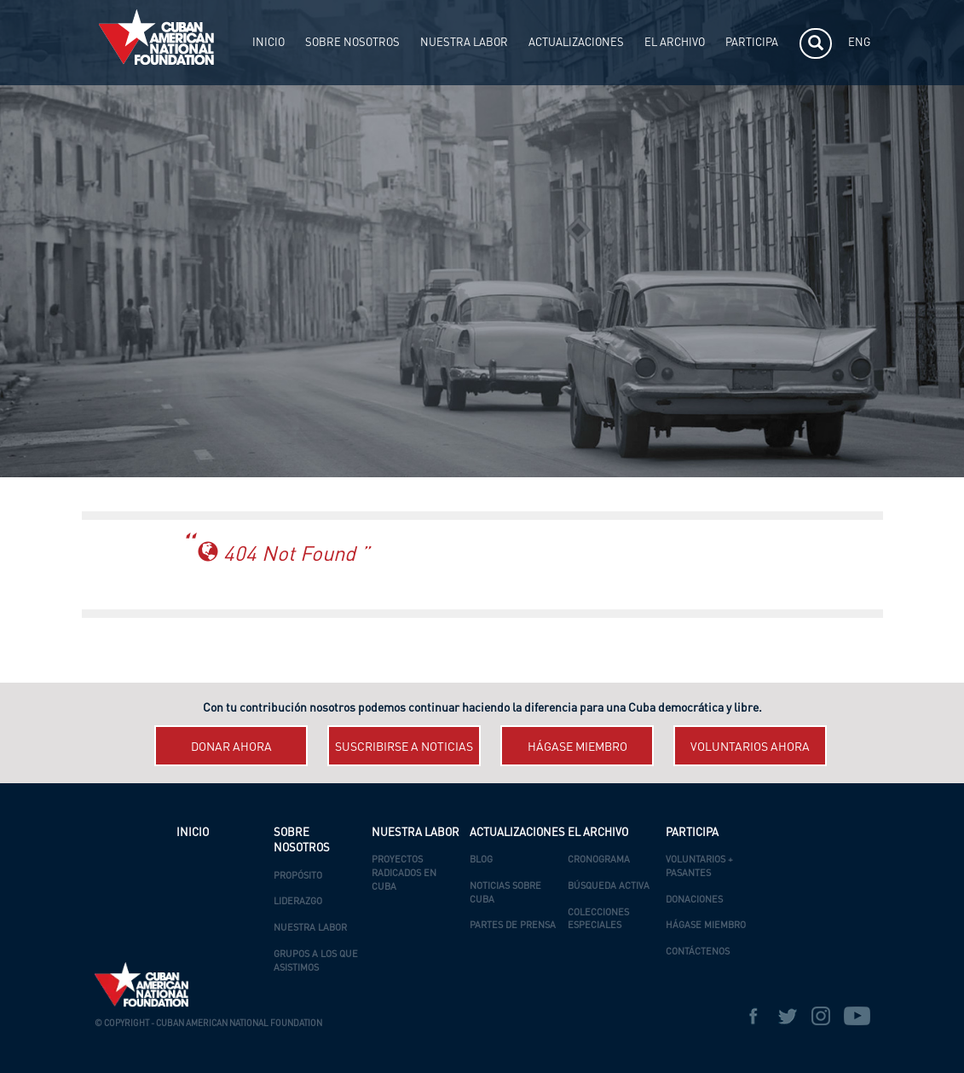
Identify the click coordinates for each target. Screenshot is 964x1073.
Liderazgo (298, 902)
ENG (859, 43)
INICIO (268, 43)
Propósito (298, 876)
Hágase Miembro (706, 926)
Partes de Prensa (513, 926)
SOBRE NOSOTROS (352, 43)
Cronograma (599, 860)
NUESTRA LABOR (464, 43)
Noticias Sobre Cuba (505, 893)
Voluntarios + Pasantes (699, 867)
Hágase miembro (577, 747)
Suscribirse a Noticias (404, 747)
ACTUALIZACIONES (576, 43)
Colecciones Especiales (598, 920)
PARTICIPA (751, 43)
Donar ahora (231, 747)
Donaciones (694, 900)
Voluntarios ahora (750, 747)
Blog (481, 860)
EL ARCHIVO (674, 43)
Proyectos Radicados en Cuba (404, 873)
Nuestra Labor (310, 928)
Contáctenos (698, 952)
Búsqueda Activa (608, 886)
